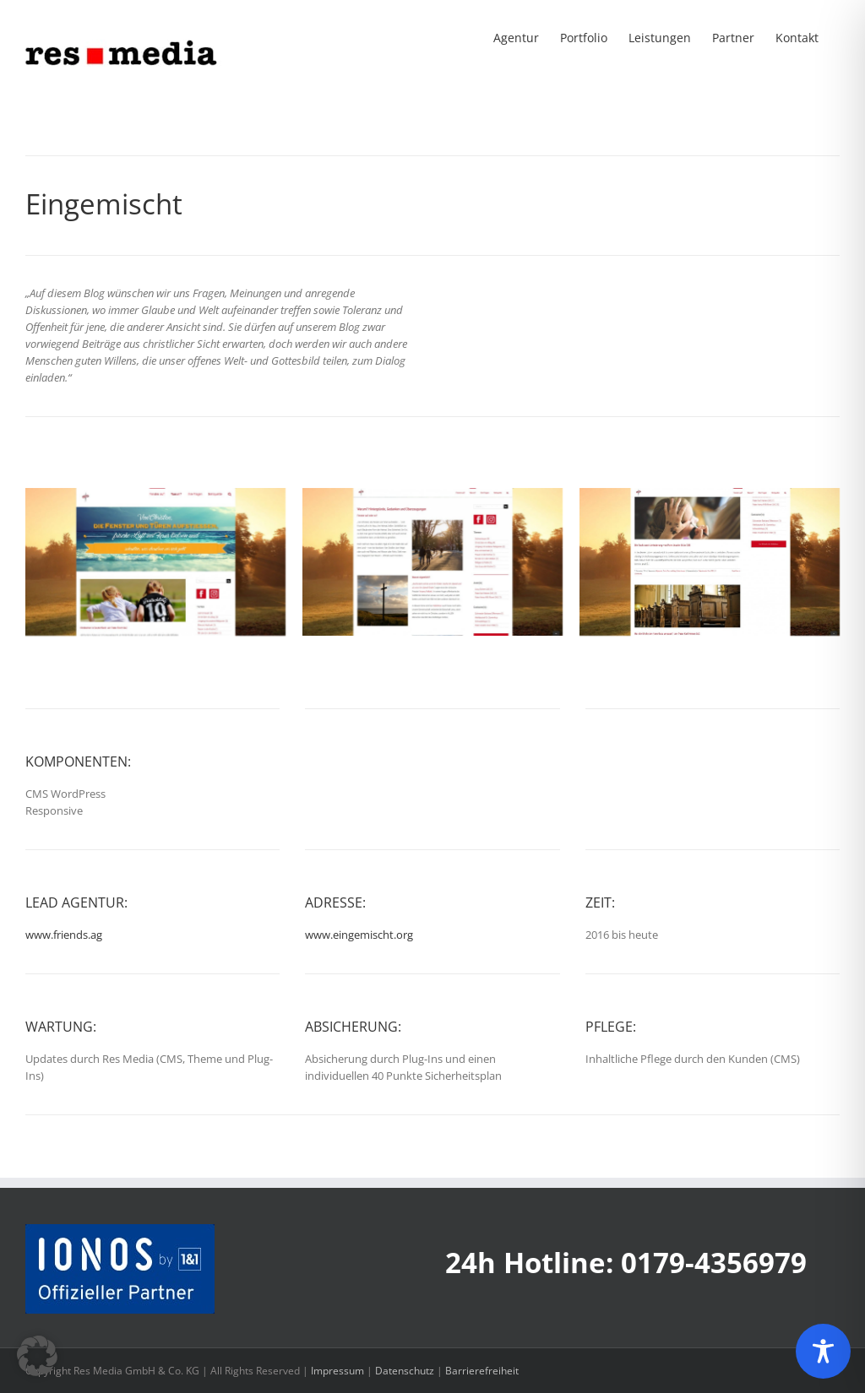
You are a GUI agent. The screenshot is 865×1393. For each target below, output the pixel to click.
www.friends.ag (63, 934)
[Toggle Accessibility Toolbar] (823, 1351)
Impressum (337, 1370)
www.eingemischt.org (359, 934)
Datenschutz (404, 1370)
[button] (37, 1356)
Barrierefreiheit (482, 1370)
